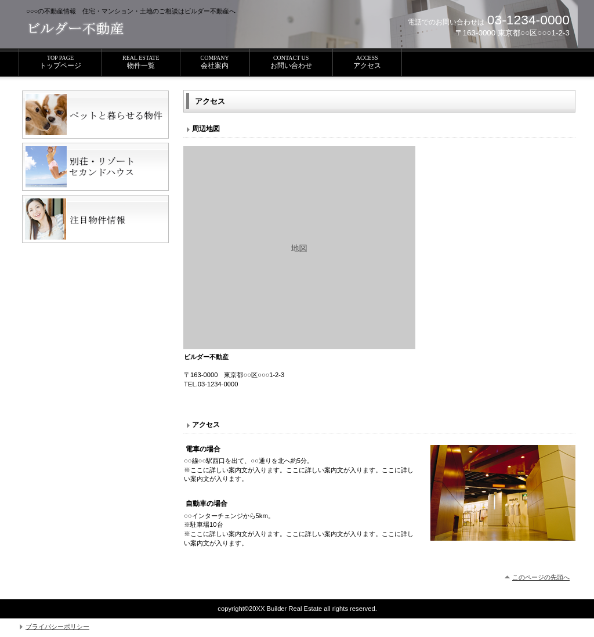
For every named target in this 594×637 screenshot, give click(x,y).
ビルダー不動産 (109, 29)
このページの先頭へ (541, 577)
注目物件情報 (95, 219)
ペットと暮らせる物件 (95, 114)
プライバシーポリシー (57, 626)
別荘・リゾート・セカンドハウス (95, 167)
